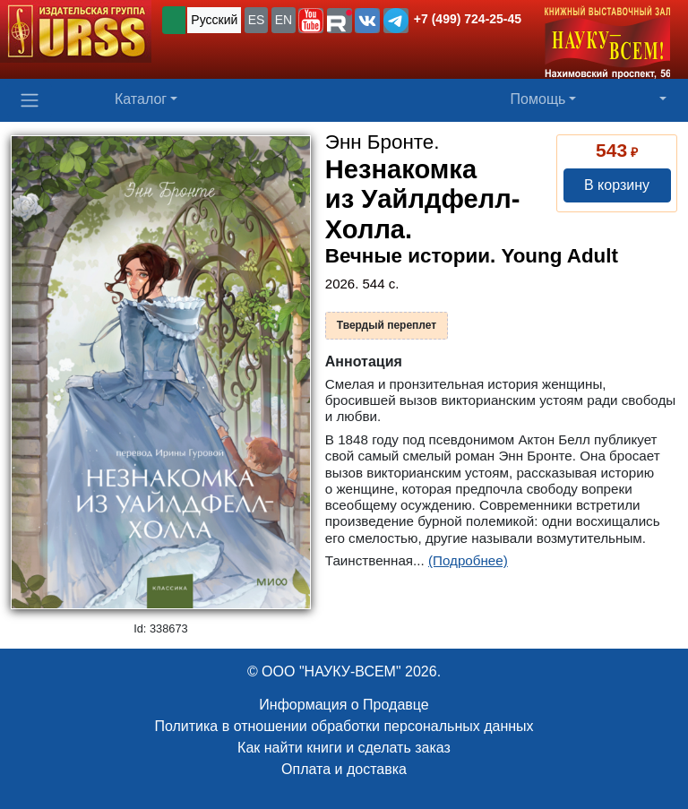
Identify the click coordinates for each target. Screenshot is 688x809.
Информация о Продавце (343, 704)
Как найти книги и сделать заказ (344, 747)
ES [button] (256, 20)
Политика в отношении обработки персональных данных (343, 726)
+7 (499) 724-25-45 (467, 19)
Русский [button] (214, 20)
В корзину (616, 185)
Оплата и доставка (344, 769)
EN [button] (283, 20)
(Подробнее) (468, 560)
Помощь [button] (538, 99)
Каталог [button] (141, 99)
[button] (310, 20)
